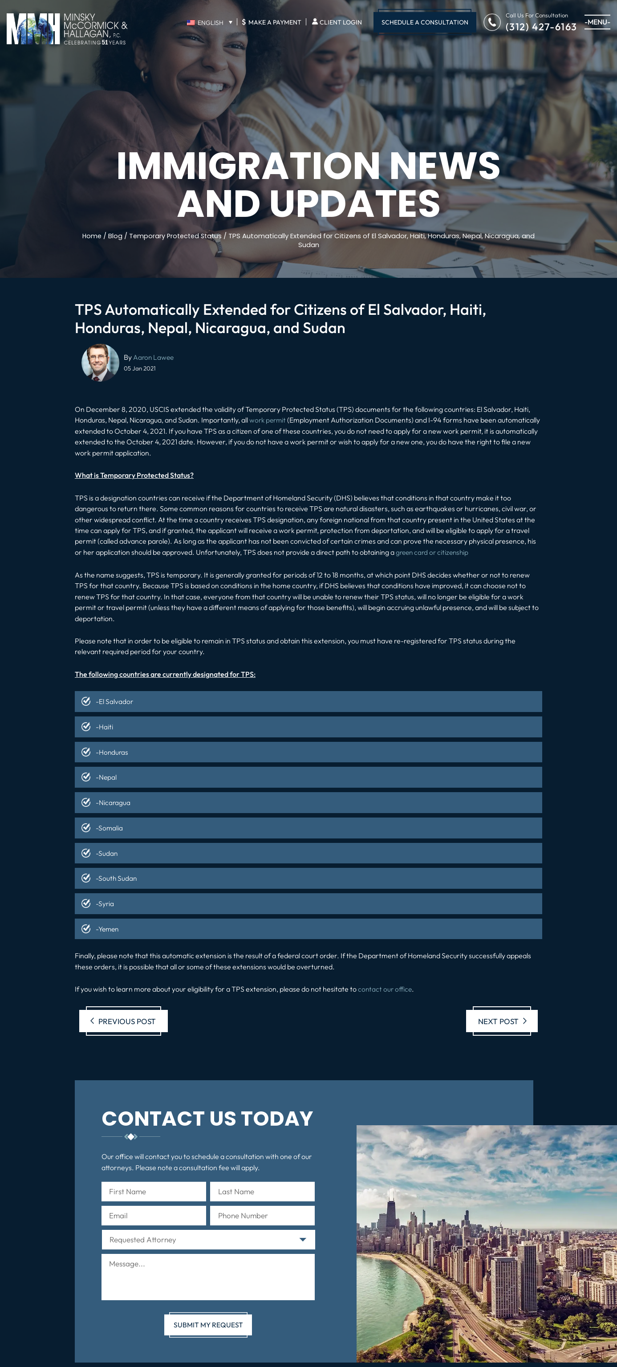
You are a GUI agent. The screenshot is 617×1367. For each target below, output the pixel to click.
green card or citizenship (434, 551)
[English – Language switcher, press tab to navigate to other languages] (209, 22)
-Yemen (108, 927)
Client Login (341, 22)
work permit (268, 419)
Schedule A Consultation (425, 22)
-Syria (105, 902)
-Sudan (107, 851)
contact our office (386, 987)
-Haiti (104, 726)
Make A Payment (271, 21)
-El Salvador (115, 701)
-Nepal (106, 776)
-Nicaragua (113, 801)
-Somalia (109, 826)
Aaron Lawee (154, 356)
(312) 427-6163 (541, 26)
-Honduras (112, 751)
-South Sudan (117, 877)
